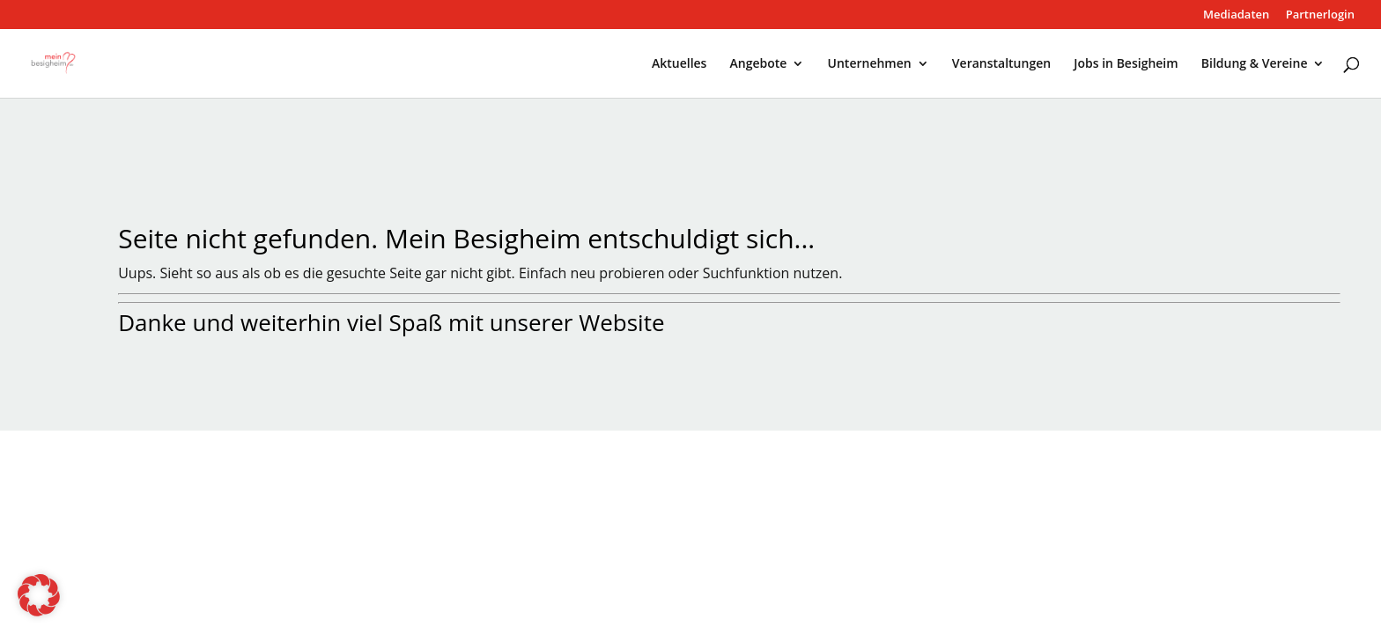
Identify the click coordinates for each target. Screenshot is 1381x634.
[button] (39, 595)
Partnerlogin (1320, 15)
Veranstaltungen (1001, 64)
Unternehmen (870, 64)
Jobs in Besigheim (1126, 64)
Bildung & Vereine (1254, 64)
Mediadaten (1236, 15)
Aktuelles (679, 64)
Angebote (758, 64)
